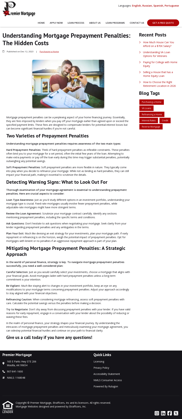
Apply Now (56, 22)
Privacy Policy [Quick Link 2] (101, 367)
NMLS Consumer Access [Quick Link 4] (107, 380)
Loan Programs (115, 22)
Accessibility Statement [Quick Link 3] (106, 374)
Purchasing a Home (49, 51)
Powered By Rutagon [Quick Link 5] (105, 386)
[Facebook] (169, 413)
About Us (95, 22)
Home (41, 22)
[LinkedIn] (163, 413)
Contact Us (137, 22)
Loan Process (76, 22)
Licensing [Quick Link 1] (98, 361)
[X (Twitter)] (176, 413)
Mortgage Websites (27, 406)
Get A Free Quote (163, 22)
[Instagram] (157, 413)
